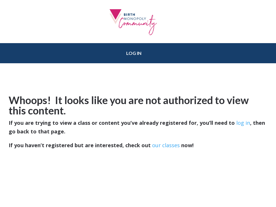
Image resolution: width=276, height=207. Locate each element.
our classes (166, 145)
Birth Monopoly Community (138, 21)
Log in (133, 53)
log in (243, 122)
